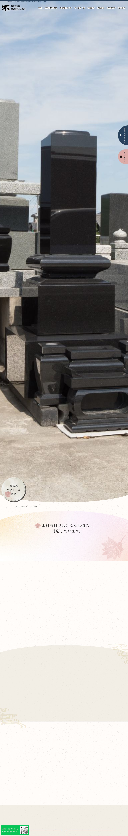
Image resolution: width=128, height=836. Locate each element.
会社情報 (100, 8)
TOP (40, 8)
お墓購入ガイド (66, 8)
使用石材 (91, 8)
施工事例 (121, 8)
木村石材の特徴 (51, 8)
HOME (16, 507)
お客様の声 (111, 8)
